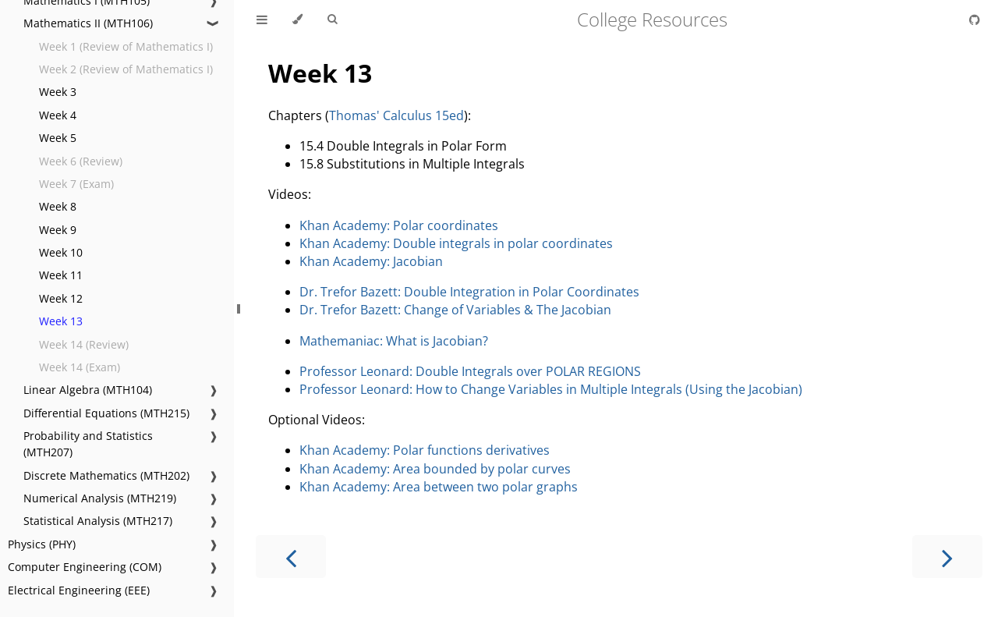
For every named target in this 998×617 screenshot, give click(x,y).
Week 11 (61, 275)
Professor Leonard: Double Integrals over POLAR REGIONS (470, 371)
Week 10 (61, 252)
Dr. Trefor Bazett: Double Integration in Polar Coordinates (469, 291)
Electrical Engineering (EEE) (79, 590)
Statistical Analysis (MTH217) (97, 520)
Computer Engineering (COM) (84, 566)
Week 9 (57, 229)
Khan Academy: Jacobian (371, 261)
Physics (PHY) (42, 544)
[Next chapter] (947, 556)
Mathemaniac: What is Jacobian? (393, 340)
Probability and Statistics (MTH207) (88, 443)
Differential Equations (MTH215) (106, 413)
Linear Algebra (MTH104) (87, 389)
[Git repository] (974, 19)
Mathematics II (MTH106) (88, 23)
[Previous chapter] (291, 556)
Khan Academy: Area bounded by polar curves (435, 468)
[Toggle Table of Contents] (262, 19)
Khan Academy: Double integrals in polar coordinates (456, 243)
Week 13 (61, 321)
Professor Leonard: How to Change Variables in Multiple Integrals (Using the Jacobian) (550, 389)
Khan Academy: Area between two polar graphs (438, 486)
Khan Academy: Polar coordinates (398, 225)
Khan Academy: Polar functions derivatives (424, 450)
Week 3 (57, 91)
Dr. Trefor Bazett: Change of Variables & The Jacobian (455, 309)
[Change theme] (297, 19)
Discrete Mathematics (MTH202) (106, 475)
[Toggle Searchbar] (332, 19)
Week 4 (57, 115)
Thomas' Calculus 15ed (396, 115)
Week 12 (61, 298)
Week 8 (57, 206)
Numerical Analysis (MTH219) (99, 498)
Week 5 (57, 137)
